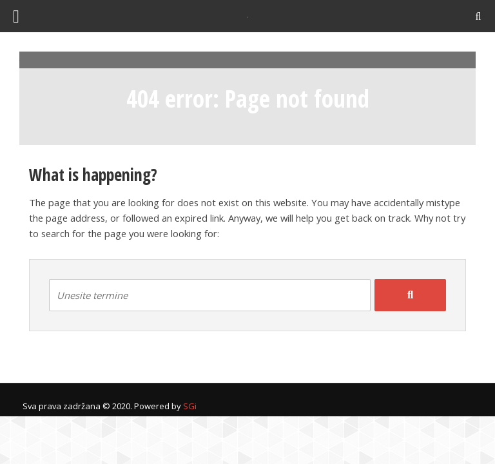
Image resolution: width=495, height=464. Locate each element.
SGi (190, 406)
